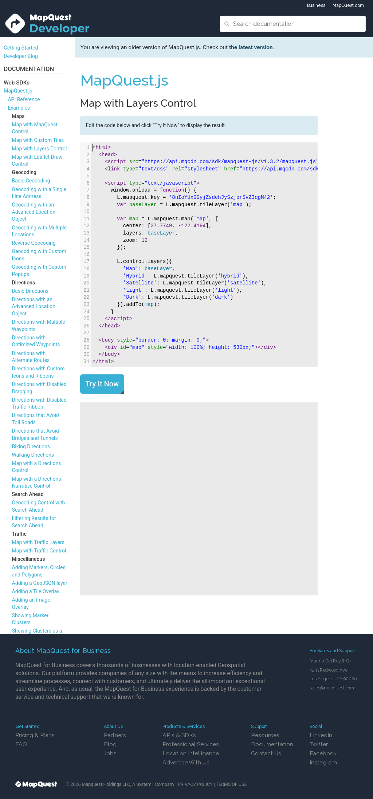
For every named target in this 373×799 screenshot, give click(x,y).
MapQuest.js (18, 91)
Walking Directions (33, 455)
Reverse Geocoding (34, 243)
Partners (115, 735)
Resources (265, 735)
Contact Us (266, 753)
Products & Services (183, 726)
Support (259, 726)
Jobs (110, 753)
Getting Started (21, 48)
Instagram (323, 762)
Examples (19, 108)
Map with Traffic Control (39, 551)
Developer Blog (21, 56)
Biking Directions (31, 446)
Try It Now (102, 383)
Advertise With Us (185, 762)
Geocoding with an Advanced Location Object (33, 212)
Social (316, 726)
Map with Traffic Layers (38, 542)
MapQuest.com (348, 5)
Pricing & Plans (35, 735)
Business (316, 5)
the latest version (251, 47)
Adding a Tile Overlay (35, 591)
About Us (113, 726)
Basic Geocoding (31, 181)
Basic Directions (30, 291)
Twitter (319, 744)
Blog (110, 744)
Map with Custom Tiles (38, 140)
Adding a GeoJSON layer (39, 583)
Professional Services (190, 744)
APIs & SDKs (179, 735)
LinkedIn (321, 735)
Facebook (323, 753)
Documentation (272, 744)
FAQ (21, 744)
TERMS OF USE (231, 784)
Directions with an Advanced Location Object (33, 306)
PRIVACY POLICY (195, 784)
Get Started (27, 726)
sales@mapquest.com (332, 687)
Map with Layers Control (39, 148)
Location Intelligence (190, 753)
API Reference (24, 99)
